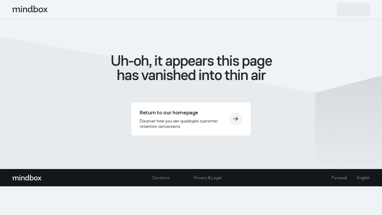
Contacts (161, 177)
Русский (339, 177)
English (363, 177)
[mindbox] (30, 9)
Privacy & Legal (207, 177)
